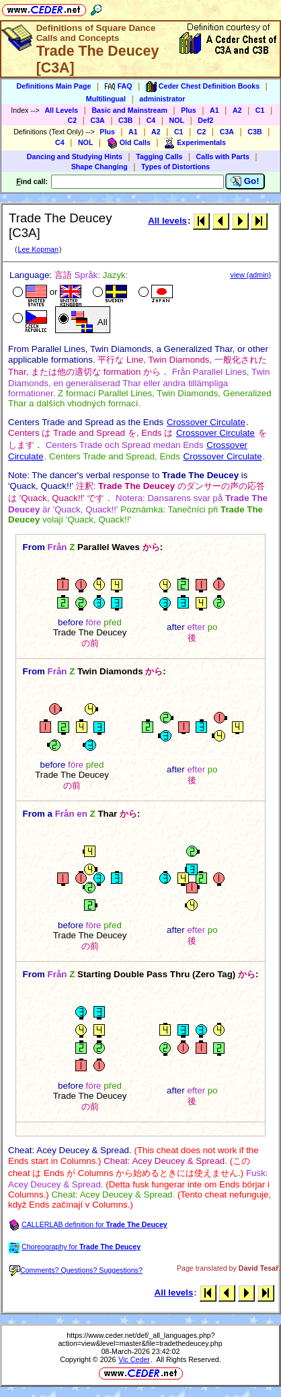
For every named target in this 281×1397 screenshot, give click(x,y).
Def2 (205, 120)
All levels (167, 221)
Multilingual (106, 99)
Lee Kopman (37, 249)
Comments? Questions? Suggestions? (76, 1270)
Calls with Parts (222, 156)
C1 (260, 110)
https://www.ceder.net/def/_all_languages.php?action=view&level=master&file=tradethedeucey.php (140, 1339)
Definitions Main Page (54, 86)
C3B (125, 120)
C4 (151, 120)
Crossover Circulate (206, 422)
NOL (177, 120)
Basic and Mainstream (129, 110)
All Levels (61, 110)
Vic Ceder (134, 1359)
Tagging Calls (159, 156)
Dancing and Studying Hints (74, 156)
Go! (245, 181)
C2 (72, 120)
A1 (214, 110)
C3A (97, 120)
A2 (237, 110)
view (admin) (251, 275)
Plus (188, 110)
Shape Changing (99, 167)
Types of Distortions (175, 167)
